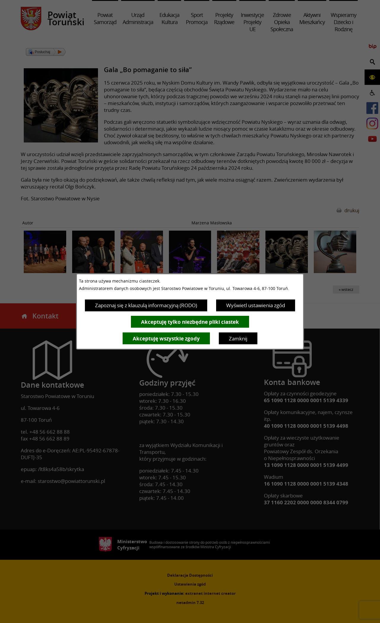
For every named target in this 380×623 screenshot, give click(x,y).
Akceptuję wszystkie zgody (166, 338)
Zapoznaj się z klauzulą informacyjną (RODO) (146, 305)
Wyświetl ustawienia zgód (255, 305)
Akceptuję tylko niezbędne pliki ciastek (190, 321)
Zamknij (238, 338)
